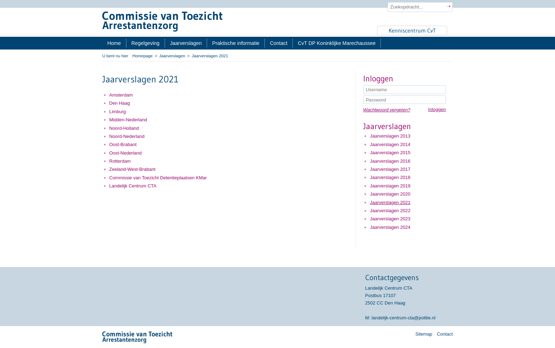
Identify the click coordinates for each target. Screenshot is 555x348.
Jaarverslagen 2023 (390, 218)
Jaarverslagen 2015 (390, 152)
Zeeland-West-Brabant (132, 169)
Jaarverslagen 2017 (390, 169)
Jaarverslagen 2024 (390, 227)
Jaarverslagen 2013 (390, 136)
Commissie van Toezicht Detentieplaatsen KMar (158, 177)
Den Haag (119, 103)
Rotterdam (120, 161)
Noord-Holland (124, 128)
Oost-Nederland (125, 153)
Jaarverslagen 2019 (390, 185)
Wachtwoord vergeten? (386, 109)
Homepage (142, 55)
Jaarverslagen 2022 (390, 210)
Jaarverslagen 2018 (390, 177)
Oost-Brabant (123, 144)
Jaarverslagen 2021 (390, 202)
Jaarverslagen (172, 55)
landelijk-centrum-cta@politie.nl (404, 317)
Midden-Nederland (128, 119)
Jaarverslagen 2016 (390, 161)
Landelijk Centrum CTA (132, 185)
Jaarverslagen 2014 (390, 144)
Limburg (117, 111)
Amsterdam (121, 95)
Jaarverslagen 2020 (390, 194)
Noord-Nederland (127, 136)
